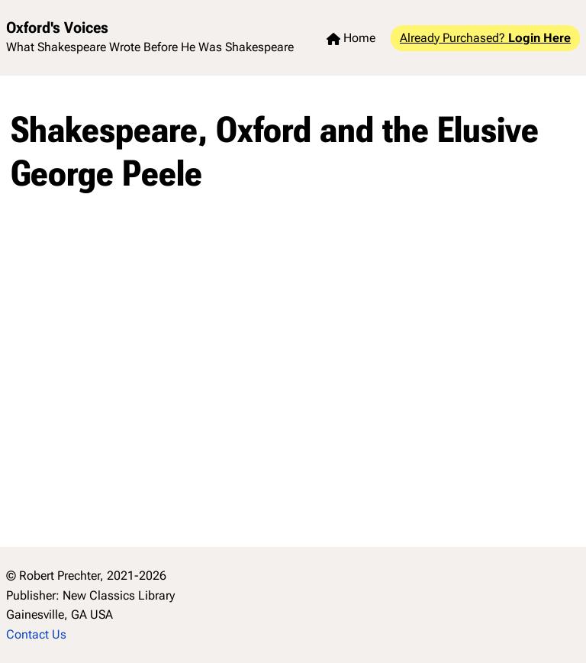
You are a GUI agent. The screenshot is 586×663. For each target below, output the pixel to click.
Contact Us (36, 634)
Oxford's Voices (57, 27)
